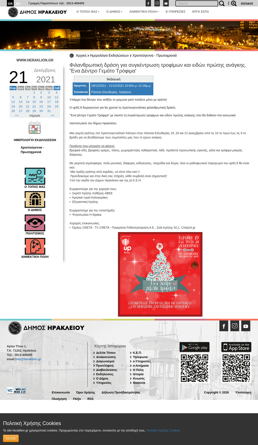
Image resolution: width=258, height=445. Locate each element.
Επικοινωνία (61, 392)
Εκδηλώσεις (105, 374)
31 (49, 111)
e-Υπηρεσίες (142, 361)
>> (52, 115)
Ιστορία (138, 374)
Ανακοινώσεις (106, 357)
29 (34, 111)
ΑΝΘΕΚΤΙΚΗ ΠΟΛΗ (144, 11)
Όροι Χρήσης (85, 392)
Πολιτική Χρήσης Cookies (163, 430)
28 (28, 111)
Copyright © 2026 (216, 392)
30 (41, 111)
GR (10, 3)
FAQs (77, 398)
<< (17, 115)
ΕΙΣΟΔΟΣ (247, 3)
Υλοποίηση (243, 392)
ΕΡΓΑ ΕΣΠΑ (200, 11)
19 (13, 106)
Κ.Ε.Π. (137, 352)
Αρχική (81, 55)
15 (34, 101)
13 (21, 101)
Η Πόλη (138, 370)
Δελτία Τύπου (106, 352)
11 (57, 97)
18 (57, 101)
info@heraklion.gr (28, 359)
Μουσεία (139, 382)
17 (49, 101)
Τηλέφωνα (140, 357)
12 (13, 101)
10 (49, 97)
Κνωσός (139, 378)
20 (21, 106)
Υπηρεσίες (104, 382)
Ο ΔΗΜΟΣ (114, 11)
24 (49, 106)
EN (18, 3)
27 (21, 111)
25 (57, 106)
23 (41, 106)
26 (13, 111)
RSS (90, 398)
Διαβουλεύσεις (106, 370)
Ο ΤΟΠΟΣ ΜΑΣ (88, 11)
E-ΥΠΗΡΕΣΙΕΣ (176, 11)
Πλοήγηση (59, 398)
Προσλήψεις (105, 365)
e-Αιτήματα (141, 365)
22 (34, 106)
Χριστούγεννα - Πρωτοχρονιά (155, 55)
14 (28, 101)
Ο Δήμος (102, 378)
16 (41, 101)
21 (28, 106)
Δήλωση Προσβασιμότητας (121, 392)
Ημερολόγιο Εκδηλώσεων (109, 55)
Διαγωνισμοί (105, 361)
